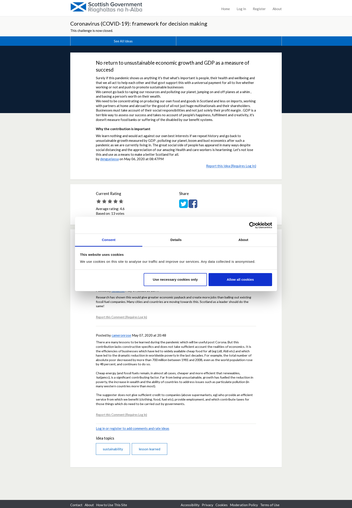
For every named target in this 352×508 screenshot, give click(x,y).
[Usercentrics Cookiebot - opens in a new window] (252, 225)
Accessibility (190, 505)
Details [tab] (176, 240)
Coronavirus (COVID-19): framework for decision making (138, 23)
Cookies (222, 505)
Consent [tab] (109, 240)
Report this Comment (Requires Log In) (121, 317)
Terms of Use (269, 505)
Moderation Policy (244, 505)
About (277, 9)
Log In (241, 9)
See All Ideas (123, 41)
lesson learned (149, 449)
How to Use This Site (111, 505)
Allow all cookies (240, 279)
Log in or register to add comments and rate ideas (132, 428)
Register (259, 9)
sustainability (113, 449)
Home (225, 9)
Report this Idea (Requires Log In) (231, 166)
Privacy (207, 505)
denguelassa (109, 159)
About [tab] (243, 240)
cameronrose (121, 335)
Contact (76, 505)
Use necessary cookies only (175, 279)
